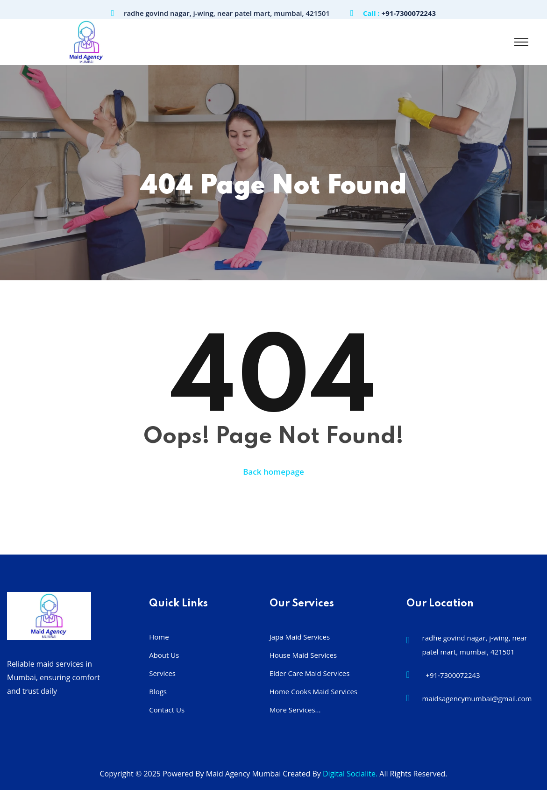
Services (162, 673)
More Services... (295, 709)
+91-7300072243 (409, 13)
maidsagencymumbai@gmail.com (477, 698)
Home (159, 636)
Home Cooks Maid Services (313, 691)
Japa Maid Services (300, 636)
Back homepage (273, 471)
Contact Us (167, 709)
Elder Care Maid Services (309, 673)
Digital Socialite (349, 774)
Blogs (158, 691)
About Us (164, 655)
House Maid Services (303, 655)
